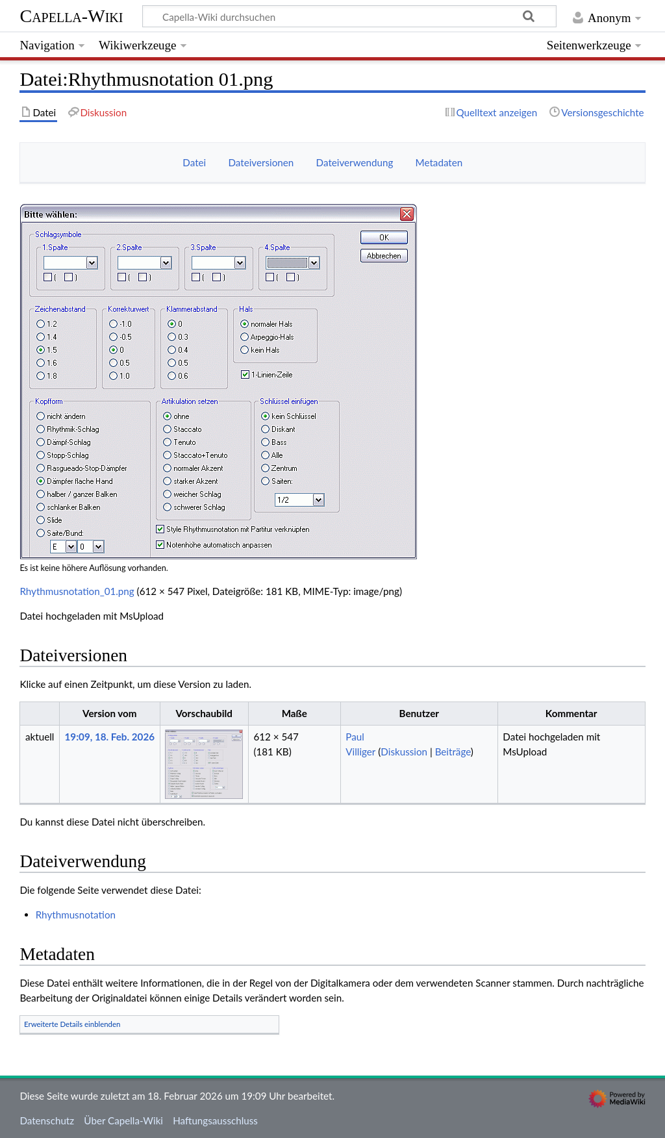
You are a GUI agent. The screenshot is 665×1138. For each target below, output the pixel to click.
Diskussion (404, 751)
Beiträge (453, 751)
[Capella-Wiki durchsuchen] (350, 16)
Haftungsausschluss (215, 1120)
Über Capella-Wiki (123, 1120)
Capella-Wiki (71, 16)
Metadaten (439, 162)
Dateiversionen (261, 162)
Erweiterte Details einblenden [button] (72, 1024)
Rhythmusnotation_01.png (76, 591)
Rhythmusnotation (76, 914)
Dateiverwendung (355, 162)
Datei (194, 162)
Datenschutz (46, 1120)
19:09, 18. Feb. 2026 (110, 736)
